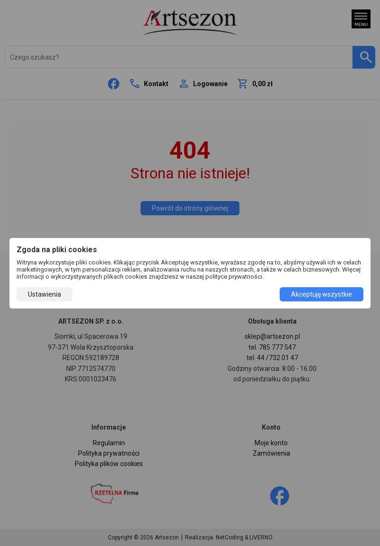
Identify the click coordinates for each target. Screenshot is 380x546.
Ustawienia (44, 294)
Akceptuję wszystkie (321, 294)
